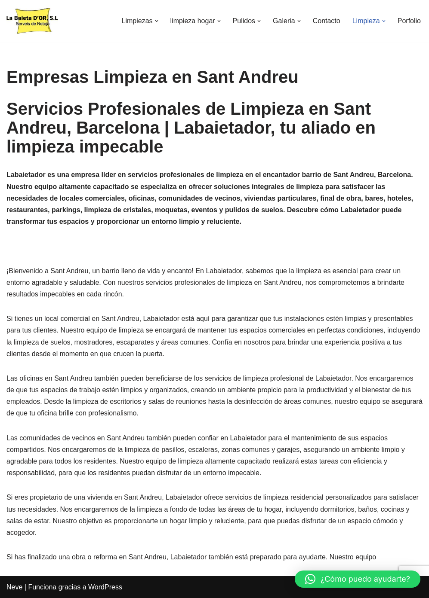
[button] (156, 21)
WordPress (105, 587)
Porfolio (409, 20)
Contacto (326, 20)
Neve (14, 587)
